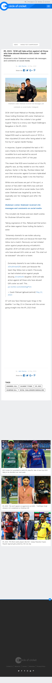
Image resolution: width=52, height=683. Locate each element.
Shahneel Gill (11, 386)
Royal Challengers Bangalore (32, 390)
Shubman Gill (11, 390)
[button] (50, 599)
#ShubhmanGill (14, 267)
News (16, 44)
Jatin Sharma (22, 371)
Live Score (47, 1)
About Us (17, 666)
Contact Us (9, 666)
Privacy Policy (41, 666)
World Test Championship (29, 44)
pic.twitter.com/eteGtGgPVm (19, 287)
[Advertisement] (25, 339)
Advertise (32, 666)
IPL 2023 (38, 386)
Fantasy (40, 1)
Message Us (31, 1)
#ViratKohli (19, 277)
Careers (24, 666)
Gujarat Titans (26, 386)
